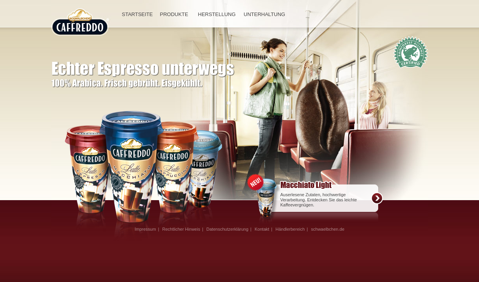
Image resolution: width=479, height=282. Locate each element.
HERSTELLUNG (216, 14)
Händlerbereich (290, 229)
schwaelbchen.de (327, 229)
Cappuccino (208, 169)
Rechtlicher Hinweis (181, 229)
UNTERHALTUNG (264, 14)
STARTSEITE (136, 14)
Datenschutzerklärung (227, 229)
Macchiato (132, 167)
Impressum (145, 229)
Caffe (176, 168)
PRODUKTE (174, 14)
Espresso (85, 170)
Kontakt (262, 229)
